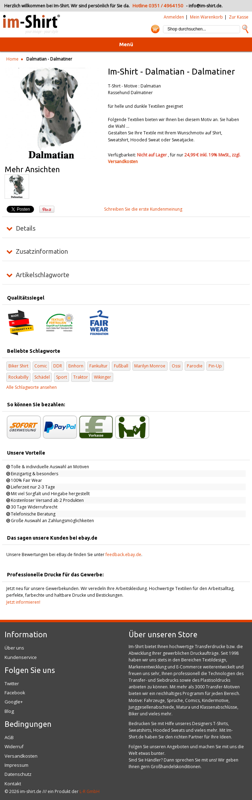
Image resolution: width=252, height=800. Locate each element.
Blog (9, 711)
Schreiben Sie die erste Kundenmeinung (143, 209)
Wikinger (102, 377)
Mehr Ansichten (32, 169)
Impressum (16, 765)
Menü (126, 44)
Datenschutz (18, 774)
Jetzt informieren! (23, 602)
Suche (245, 29)
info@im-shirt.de (205, 6)
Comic (40, 366)
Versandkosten (123, 161)
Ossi (176, 366)
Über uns (14, 648)
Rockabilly (18, 377)
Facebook (15, 692)
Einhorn (75, 366)
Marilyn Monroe (149, 366)
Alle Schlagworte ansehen (31, 387)
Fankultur (98, 366)
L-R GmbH (90, 791)
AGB (9, 737)
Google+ (14, 702)
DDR (57, 366)
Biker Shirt (18, 366)
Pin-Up (215, 366)
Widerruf (14, 746)
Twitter (12, 683)
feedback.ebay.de (123, 554)
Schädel (42, 377)
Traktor (80, 377)
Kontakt (13, 783)
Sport (61, 377)
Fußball (121, 366)
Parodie (195, 366)
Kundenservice (21, 657)
